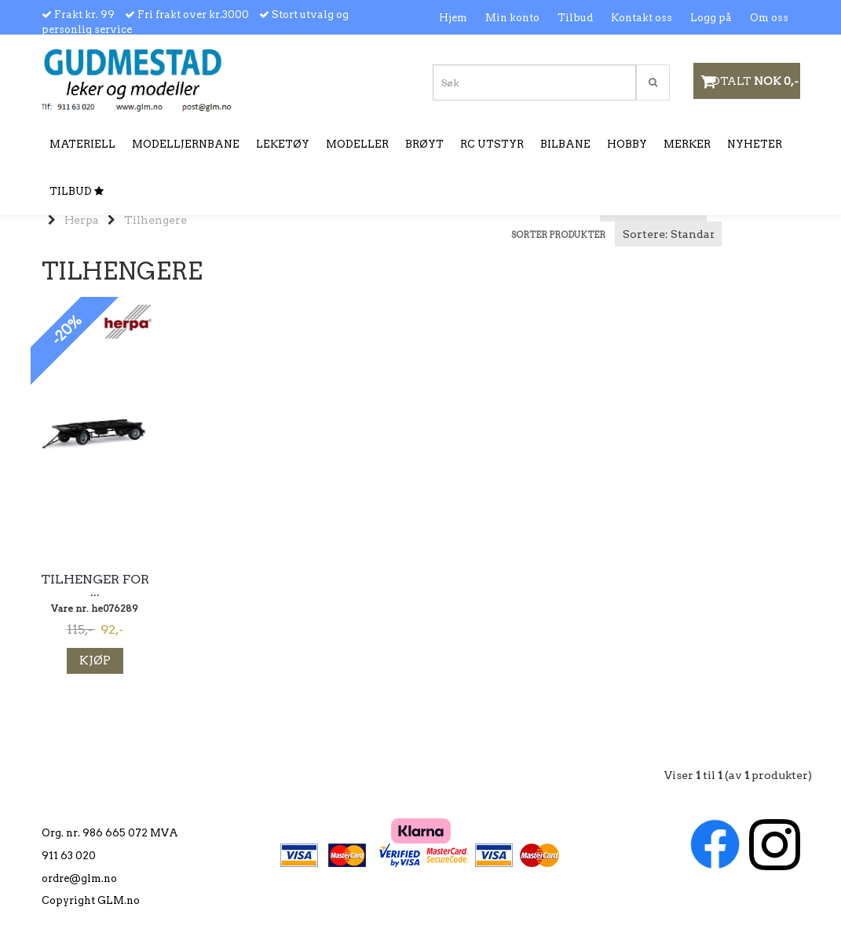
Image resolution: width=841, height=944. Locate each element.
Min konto (512, 18)
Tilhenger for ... (95, 585)
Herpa (81, 220)
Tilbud (575, 18)
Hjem (453, 18)
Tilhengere (155, 220)
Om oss (769, 18)
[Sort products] (668, 234)
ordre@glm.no (79, 878)
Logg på (711, 18)
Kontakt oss (641, 18)
